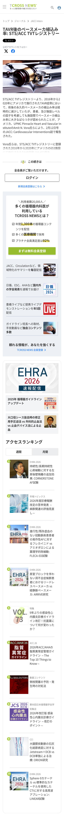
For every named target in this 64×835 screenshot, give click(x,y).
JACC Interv (37, 21)
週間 (19, 451)
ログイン (32, 177)
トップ (6, 21)
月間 (45, 451)
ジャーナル (20, 21)
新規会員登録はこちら (32, 186)
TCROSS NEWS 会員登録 (32, 350)
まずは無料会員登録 (32, 250)
